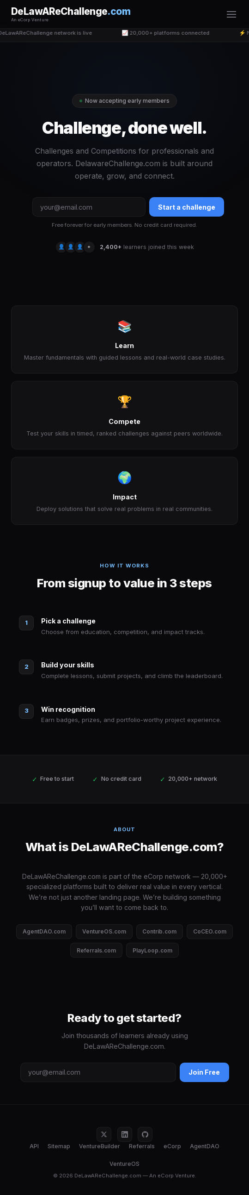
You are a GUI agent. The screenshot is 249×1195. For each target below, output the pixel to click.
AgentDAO (204, 1146)
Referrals (142, 1146)
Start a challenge (186, 207)
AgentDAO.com (44, 931)
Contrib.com (159, 931)
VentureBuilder (99, 1146)
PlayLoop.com (152, 950)
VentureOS (124, 1163)
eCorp (172, 1146)
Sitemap (59, 1146)
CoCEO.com (209, 931)
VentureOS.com (104, 931)
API (34, 1146)
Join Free (204, 1072)
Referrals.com (96, 950)
